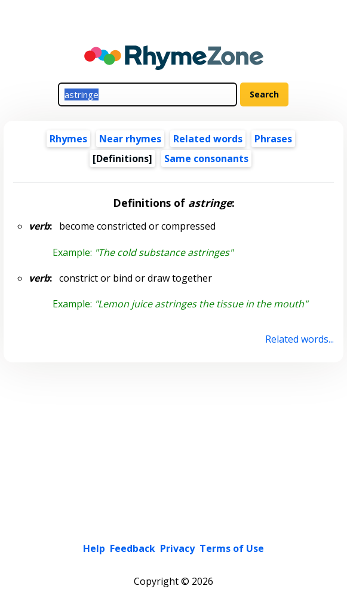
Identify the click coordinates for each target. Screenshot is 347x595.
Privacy (177, 548)
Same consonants (206, 158)
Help (94, 548)
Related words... (299, 339)
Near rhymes (130, 138)
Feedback (132, 548)
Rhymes (68, 138)
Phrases (273, 138)
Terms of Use (231, 548)
